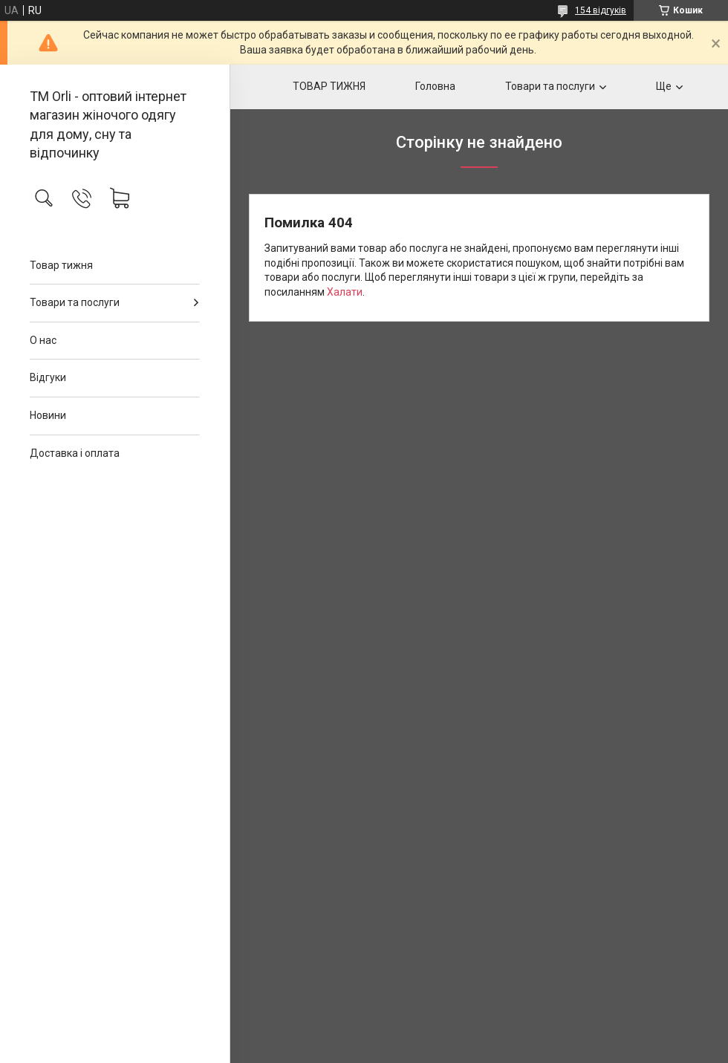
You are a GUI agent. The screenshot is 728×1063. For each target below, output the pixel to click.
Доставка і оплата (75, 453)
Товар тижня (61, 265)
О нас (43, 340)
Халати (345, 292)
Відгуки (48, 377)
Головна (435, 86)
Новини (48, 415)
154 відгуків (600, 10)
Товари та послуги (75, 302)
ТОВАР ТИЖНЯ (329, 86)
